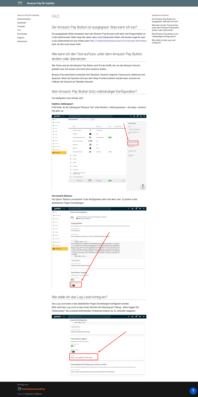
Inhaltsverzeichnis (160, 15)
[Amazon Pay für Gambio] (20, 3)
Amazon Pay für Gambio (28, 15)
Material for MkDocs (34, 394)
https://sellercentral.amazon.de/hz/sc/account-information (118, 41)
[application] (193, 391)
